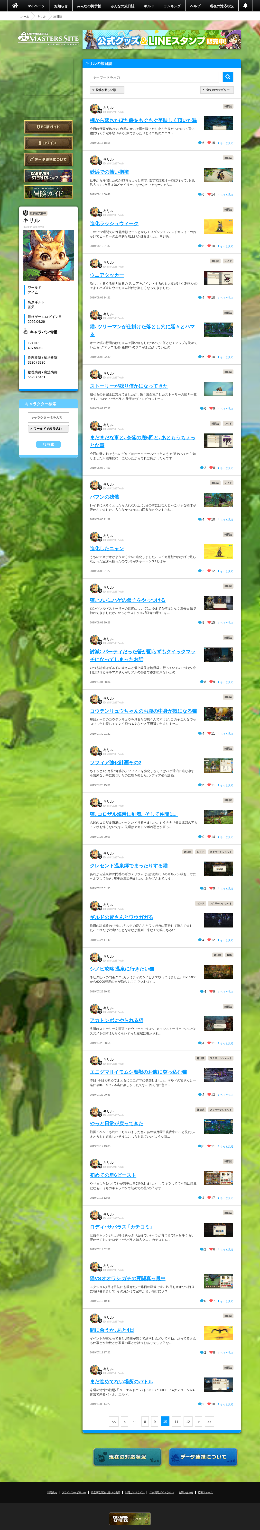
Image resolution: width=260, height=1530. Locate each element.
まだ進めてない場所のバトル (121, 1381)
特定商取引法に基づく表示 (105, 1492)
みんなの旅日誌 (122, 5)
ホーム (24, 16)
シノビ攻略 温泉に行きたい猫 (122, 968)
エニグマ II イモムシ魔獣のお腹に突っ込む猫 (138, 1071)
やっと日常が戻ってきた (116, 1123)
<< (114, 1421)
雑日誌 (228, 106)
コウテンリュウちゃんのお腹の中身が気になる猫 (143, 710)
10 (165, 1421)
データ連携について (48, 159)
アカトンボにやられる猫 (116, 1020)
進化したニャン (107, 548)
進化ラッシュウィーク (114, 223)
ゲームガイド (48, 192)
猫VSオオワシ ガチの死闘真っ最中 (128, 1278)
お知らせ (61, 5)
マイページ (36, 5)
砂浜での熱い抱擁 (109, 171)
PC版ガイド (48, 127)
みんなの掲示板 (89, 5)
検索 (50, 444)
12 (188, 1421)
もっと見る (225, 143)
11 (176, 1421)
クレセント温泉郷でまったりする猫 (129, 865)
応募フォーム (205, 1492)
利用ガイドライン (135, 1492)
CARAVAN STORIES (130, 1518)
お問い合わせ (186, 1492)
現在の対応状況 (222, 5)
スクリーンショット (221, 852)
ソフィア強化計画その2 (115, 762)
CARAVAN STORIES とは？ (48, 175)
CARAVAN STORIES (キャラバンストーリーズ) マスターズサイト (48, 38)
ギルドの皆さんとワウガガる (121, 916)
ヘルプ (195, 5)
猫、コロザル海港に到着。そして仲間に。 (134, 813)
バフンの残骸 (104, 496)
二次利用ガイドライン (161, 1492)
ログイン (48, 143)
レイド (228, 261)
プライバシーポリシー (74, 1492)
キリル (41, 16)
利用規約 (52, 1492)
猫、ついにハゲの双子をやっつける (128, 599)
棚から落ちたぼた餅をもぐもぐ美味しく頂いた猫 (143, 120)
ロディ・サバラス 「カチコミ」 (121, 1226)
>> (209, 1421)
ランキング (172, 5)
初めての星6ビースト (113, 1174)
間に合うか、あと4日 (112, 1329)
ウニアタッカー (107, 274)
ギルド (149, 5)
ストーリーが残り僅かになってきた (129, 385)
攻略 (229, 955)
